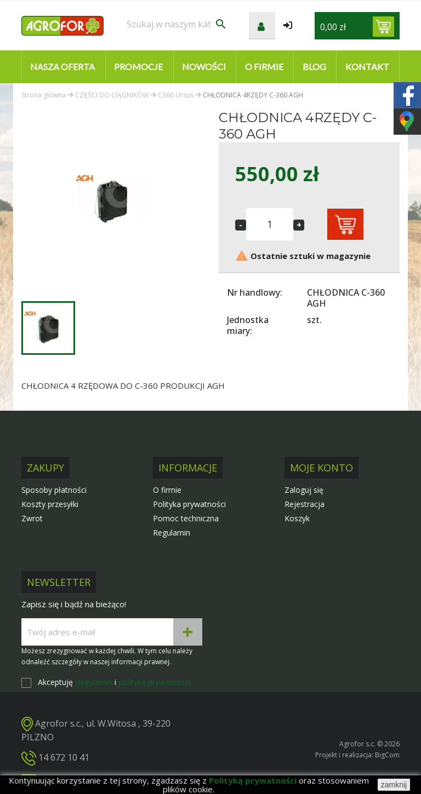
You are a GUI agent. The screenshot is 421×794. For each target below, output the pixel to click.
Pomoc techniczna (186, 518)
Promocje (138, 66)
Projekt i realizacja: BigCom (357, 755)
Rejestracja (305, 504)
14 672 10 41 (63, 757)
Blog (314, 66)
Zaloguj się (304, 490)
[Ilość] (269, 224)
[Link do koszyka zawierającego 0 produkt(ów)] (383, 26)
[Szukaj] (177, 24)
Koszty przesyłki (49, 504)
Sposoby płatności (54, 490)
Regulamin (171, 532)
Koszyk (297, 518)
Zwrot (32, 518)
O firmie (264, 66)
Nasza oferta (62, 66)
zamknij (394, 784)
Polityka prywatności (189, 504)
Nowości (204, 66)
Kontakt (367, 66)
